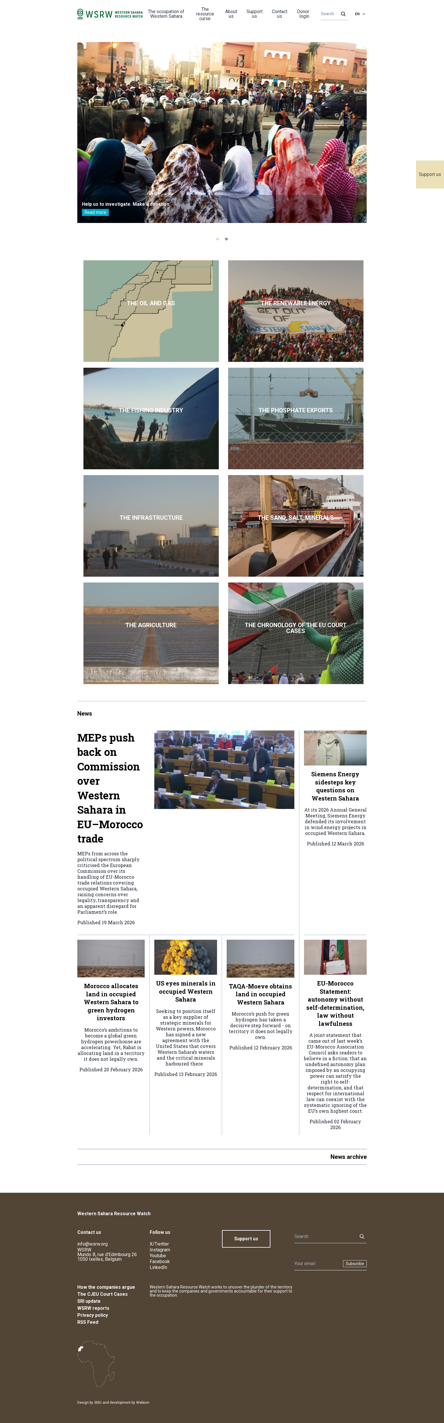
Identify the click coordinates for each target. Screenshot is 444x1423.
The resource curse (205, 13)
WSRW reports (93, 1308)
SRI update (89, 1301)
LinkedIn (158, 1267)
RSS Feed (87, 1322)
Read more (95, 212)
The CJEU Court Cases (102, 1294)
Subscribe (355, 1263)
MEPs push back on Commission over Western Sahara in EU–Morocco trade (110, 788)
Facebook (160, 1261)
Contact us (279, 14)
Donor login (303, 14)
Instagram (160, 1250)
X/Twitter (159, 1244)
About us (231, 14)
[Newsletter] (317, 1264)
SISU (98, 1402)
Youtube (158, 1255)
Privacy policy (92, 1315)
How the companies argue (106, 1287)
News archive (349, 1156)
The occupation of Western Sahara (166, 14)
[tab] (217, 239)
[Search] (333, 14)
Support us (430, 174)
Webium (142, 1402)
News (84, 713)
